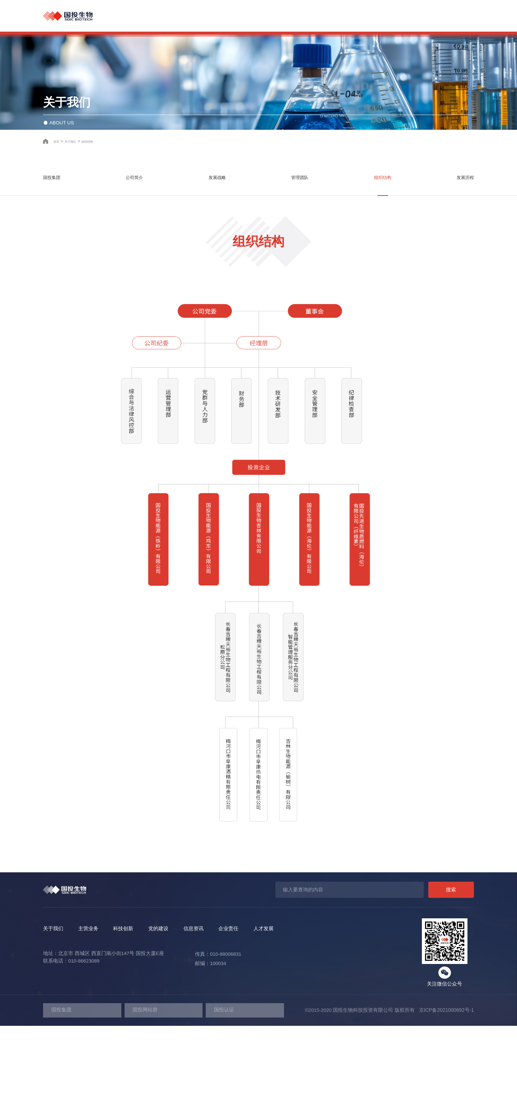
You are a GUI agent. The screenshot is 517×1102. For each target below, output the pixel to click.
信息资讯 (371, 16)
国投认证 (224, 1086)
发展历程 (459, 259)
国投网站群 (145, 1086)
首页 (58, 217)
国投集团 (58, 259)
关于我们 (221, 16)
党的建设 (334, 16)
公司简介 (138, 259)
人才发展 (447, 16)
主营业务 (258, 16)
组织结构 (104, 217)
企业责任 (409, 16)
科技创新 (296, 16)
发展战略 (218, 259)
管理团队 (299, 259)
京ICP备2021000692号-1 (444, 1086)
